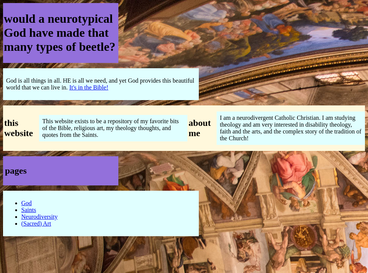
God (26, 203)
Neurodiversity (39, 216)
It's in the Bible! (89, 87)
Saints (28, 210)
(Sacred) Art (36, 223)
